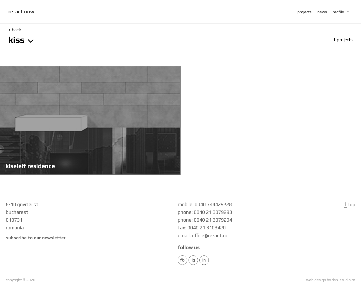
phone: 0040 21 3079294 (205, 220)
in (204, 260)
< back (14, 30)
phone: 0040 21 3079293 (205, 212)
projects (305, 12)
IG (193, 260)
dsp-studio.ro (343, 280)
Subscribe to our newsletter (36, 238)
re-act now (21, 11)
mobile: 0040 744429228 (205, 204)
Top (349, 204)
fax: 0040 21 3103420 (202, 227)
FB (182, 260)
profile (341, 12)
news (322, 12)
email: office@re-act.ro (202, 235)
